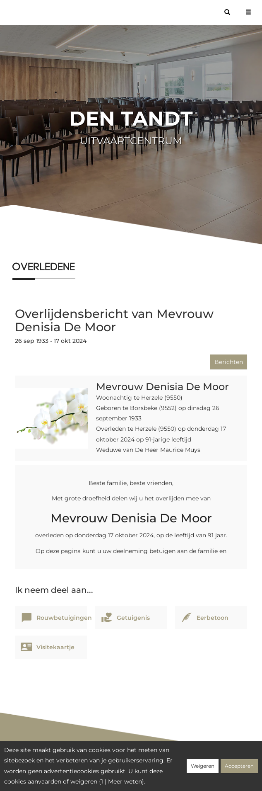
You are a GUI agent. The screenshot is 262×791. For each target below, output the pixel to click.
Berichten (228, 362)
